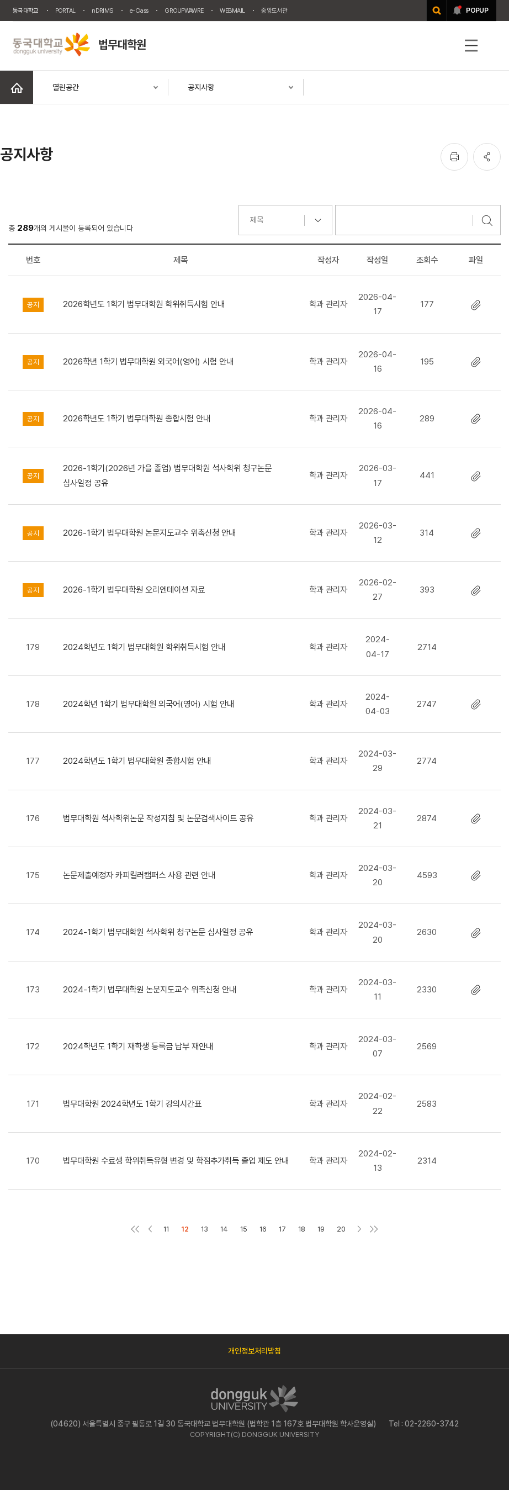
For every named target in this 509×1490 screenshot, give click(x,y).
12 (185, 1229)
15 (243, 1229)
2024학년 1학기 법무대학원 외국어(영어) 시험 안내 (148, 704)
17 (282, 1229)
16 (263, 1229)
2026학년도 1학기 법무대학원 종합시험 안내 (136, 418)
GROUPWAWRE (184, 10)
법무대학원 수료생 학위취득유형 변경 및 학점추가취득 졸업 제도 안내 (176, 1160)
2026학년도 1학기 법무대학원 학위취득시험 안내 (144, 304)
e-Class (139, 10)
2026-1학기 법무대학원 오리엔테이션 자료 (134, 589)
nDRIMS (102, 10)
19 (321, 1229)
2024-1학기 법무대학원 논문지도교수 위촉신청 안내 (149, 989)
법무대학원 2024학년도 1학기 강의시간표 (132, 1103)
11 (166, 1229)
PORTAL (65, 10)
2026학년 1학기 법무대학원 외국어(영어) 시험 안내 (148, 361)
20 (341, 1229)
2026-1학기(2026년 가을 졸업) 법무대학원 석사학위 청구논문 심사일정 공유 (167, 475)
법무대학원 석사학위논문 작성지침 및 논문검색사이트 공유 (158, 818)
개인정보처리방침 (254, 1350)
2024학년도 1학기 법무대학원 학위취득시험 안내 (144, 647)
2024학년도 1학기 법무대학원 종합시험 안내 (137, 760)
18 (301, 1229)
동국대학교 (26, 10)
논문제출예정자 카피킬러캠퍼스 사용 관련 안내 (139, 875)
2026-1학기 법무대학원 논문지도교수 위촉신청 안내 (149, 532)
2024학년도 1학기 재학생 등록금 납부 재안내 (138, 1046)
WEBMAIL (232, 10)
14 (224, 1229)
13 (204, 1229)
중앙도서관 (274, 10)
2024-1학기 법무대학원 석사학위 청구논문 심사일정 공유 (158, 932)
